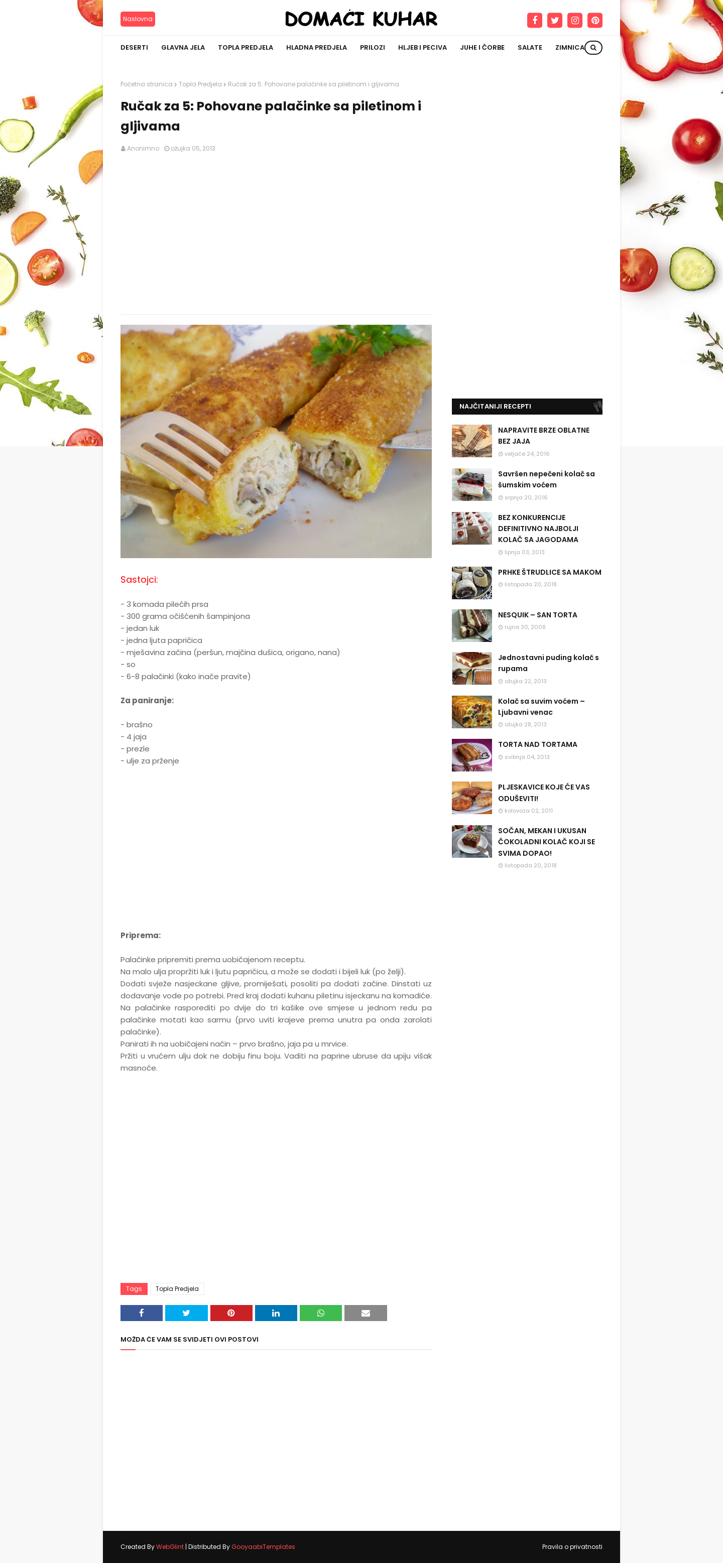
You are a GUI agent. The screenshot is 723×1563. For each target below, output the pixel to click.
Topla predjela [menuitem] (245, 47)
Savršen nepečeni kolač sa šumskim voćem (546, 479)
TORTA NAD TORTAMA (537, 744)
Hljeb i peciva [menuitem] (422, 47)
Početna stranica (146, 84)
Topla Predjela (200, 84)
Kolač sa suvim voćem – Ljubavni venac (541, 706)
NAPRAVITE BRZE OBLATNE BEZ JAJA (543, 435)
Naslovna (138, 19)
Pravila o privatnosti (572, 1546)
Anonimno (143, 148)
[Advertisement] (276, 234)
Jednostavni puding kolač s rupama (548, 663)
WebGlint (170, 1546)
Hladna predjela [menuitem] (316, 47)
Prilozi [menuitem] (372, 47)
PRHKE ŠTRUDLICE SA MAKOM (549, 572)
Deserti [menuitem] (134, 47)
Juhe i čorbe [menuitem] (482, 47)
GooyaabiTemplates (263, 1546)
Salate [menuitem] (530, 47)
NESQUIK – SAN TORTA (537, 615)
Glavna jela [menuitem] (183, 47)
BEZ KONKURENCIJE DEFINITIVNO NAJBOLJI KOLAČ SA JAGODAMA (538, 528)
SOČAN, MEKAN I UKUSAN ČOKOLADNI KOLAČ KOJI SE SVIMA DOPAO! (546, 842)
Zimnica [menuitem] (569, 47)
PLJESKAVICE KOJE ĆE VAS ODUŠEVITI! (544, 792)
